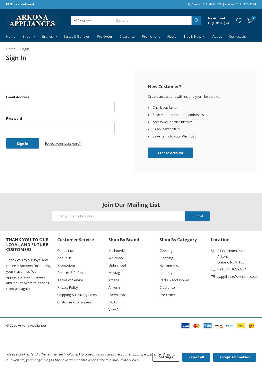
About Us (64, 258)
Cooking (166, 250)
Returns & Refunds (71, 272)
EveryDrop (116, 295)
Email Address (17, 97)
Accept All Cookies (234, 357)
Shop (26, 36)
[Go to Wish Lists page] (239, 20)
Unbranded (117, 265)
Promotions (66, 265)
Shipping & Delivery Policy (77, 295)
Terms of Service (70, 280)
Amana (113, 280)
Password (14, 118)
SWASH (114, 302)
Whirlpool (116, 258)
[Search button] (196, 20)
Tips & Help (192, 36)
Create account (170, 153)
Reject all (196, 357)
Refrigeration (170, 265)
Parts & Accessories (175, 280)
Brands (47, 36)
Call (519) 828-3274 (231, 269)
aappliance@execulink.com (237, 276)
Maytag (114, 272)
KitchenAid (116, 250)
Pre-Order (167, 295)
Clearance (167, 287)
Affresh (114, 287)
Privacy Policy (67, 287)
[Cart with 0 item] (250, 20)
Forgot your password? (63, 143)
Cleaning (166, 258)
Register (225, 23)
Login (212, 23)
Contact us (65, 250)
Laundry (166, 272)
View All (114, 309)
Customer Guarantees (74, 302)
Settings (166, 357)
